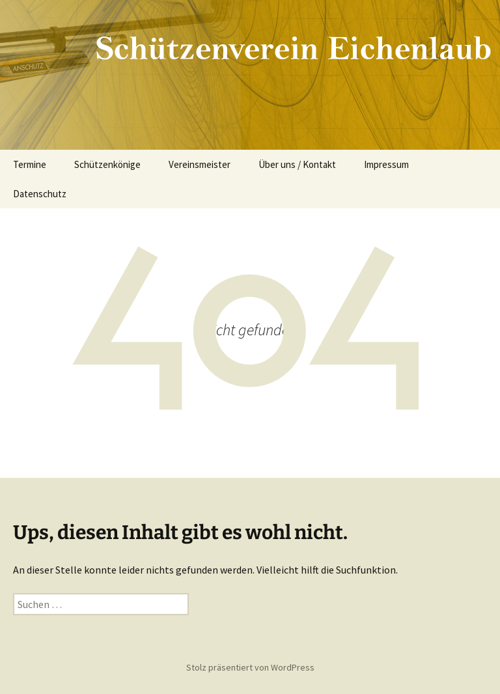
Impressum (386, 164)
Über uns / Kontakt (297, 164)
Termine (29, 164)
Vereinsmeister (199, 164)
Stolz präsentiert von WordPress (250, 667)
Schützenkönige (107, 164)
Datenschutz (39, 193)
